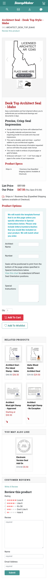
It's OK (15, 506)
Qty (3, 310)
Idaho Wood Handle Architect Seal (33, 368)
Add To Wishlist (14, 325)
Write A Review (11, 486)
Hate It (15, 512)
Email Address (11, 562)
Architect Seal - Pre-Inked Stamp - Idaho (13, 368)
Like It (14, 503)
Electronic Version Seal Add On (22, 460)
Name (7, 551)
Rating (7, 496)
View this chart (11, 273)
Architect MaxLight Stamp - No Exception (34, 405)
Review (8, 517)
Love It (15, 500)
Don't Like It (17, 509)
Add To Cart (12, 317)
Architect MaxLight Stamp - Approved (13, 405)
